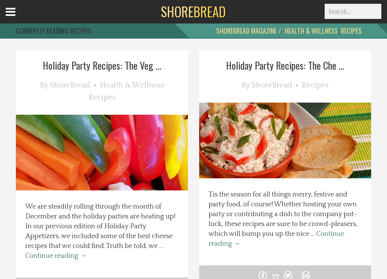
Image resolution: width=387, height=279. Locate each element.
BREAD (193, 11)
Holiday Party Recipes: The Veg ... (102, 65)
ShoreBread (70, 85)
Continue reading (56, 256)
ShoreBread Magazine (246, 31)
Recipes (351, 31)
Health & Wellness (311, 31)
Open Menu (20, 18)
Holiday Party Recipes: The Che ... (285, 65)
